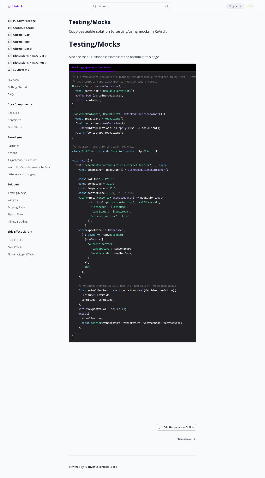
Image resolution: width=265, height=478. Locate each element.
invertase (95, 467)
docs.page (110, 467)
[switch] (251, 6)
